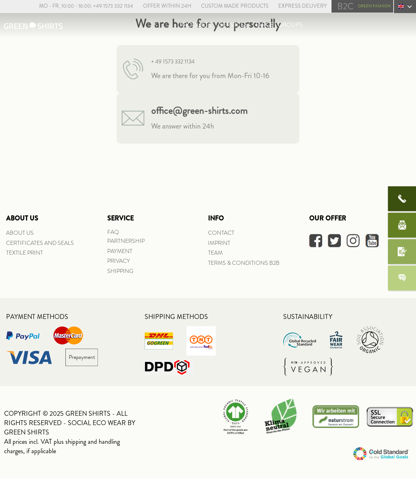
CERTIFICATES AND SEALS (40, 243)
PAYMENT (119, 251)
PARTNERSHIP (126, 241)
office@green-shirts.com (199, 111)
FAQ (113, 232)
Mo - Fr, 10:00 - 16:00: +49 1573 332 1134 (85, 6)
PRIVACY (118, 261)
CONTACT (221, 233)
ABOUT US (20, 233)
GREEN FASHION (364, 6)
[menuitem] (81, 6)
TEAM (215, 253)
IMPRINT (219, 243)
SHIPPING (120, 271)
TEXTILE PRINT (24, 253)
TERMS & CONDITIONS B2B (244, 263)
